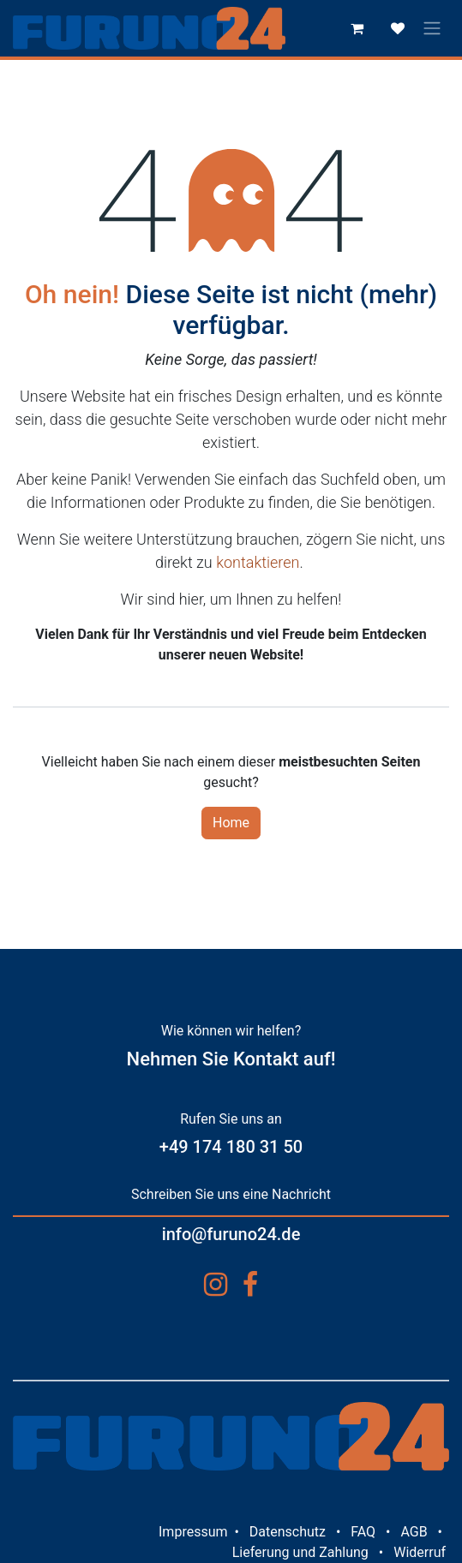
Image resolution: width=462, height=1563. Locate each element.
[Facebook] (250, 1285)
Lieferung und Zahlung (300, 1552)
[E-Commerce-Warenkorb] (356, 28)
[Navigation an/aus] (432, 28)
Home (231, 822)
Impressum (193, 1532)
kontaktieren (257, 562)
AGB (413, 1532)
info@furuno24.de (231, 1234)
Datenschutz (287, 1532)
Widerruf (419, 1552)
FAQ (363, 1532)
